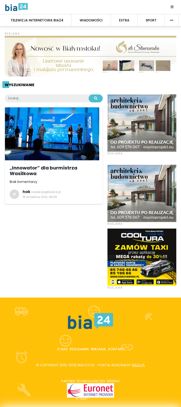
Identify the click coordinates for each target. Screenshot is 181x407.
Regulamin (79, 349)
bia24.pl (138, 365)
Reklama (98, 349)
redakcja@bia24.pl (46, 192)
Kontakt (116, 349)
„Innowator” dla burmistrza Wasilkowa (43, 171)
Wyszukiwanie (19, 85)
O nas (62, 349)
